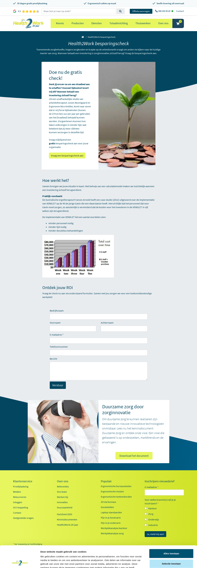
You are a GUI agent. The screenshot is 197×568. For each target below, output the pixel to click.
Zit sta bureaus (108, 501)
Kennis (60, 23)
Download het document (134, 455)
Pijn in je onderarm (111, 522)
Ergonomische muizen (112, 491)
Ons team (62, 491)
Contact (180, 11)
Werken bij (62, 496)
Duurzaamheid (64, 507)
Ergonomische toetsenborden (116, 496)
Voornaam (55, 322)
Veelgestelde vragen (23, 517)
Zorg (150, 513)
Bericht (53, 358)
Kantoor (152, 508)
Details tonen (166, 562)
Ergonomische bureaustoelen (116, 486)
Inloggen (17, 502)
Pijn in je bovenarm (111, 517)
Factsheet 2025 (64, 514)
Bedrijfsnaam (57, 310)
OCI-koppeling (20, 507)
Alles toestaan (171, 531)
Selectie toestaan (171, 541)
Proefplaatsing (20, 486)
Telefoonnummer (59, 346)
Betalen (17, 491)
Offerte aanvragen (141, 11)
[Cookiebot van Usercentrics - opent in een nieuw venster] (19, 562)
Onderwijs (153, 519)
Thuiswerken (143, 23)
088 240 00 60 (164, 11)
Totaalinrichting (118, 23)
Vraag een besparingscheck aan (67, 155)
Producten (78, 23)
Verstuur (57, 385)
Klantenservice (22, 481)
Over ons (163, 23)
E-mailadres (56, 334)
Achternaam (107, 322)
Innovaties (62, 502)
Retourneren (19, 496)
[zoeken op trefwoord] (79, 11)
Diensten (96, 23)
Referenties (63, 486)
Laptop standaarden (111, 512)
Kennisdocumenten (67, 519)
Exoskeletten (107, 507)
